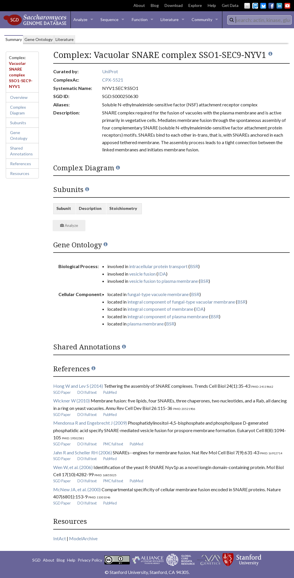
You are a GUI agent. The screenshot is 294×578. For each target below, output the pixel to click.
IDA (162, 273)
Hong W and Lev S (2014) (78, 386)
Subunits (18, 122)
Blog (155, 5)
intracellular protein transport (158, 266)
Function (140, 19)
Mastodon (255, 6)
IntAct (59, 538)
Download (174, 5)
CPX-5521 (112, 79)
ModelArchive (83, 538)
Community (202, 19)
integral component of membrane (160, 309)
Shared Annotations (21, 151)
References (20, 163)
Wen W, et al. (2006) (73, 467)
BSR (194, 266)
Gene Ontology (18, 135)
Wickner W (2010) (71, 400)
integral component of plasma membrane (167, 316)
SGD (36, 560)
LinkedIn (279, 6)
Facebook (271, 6)
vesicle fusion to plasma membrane (163, 281)
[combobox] (259, 20)
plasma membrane (145, 323)
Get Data (230, 5)
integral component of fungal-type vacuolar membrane (181, 301)
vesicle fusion (142, 273)
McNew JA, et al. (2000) (77, 489)
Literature (170, 19)
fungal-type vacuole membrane (158, 294)
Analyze (80, 19)
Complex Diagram (18, 110)
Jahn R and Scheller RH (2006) (82, 452)
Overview (19, 97)
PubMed (110, 392)
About (139, 5)
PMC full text (113, 444)
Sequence (109, 19)
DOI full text (87, 392)
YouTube (287, 6)
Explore (195, 5)
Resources (19, 173)
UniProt (110, 71)
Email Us (247, 6)
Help (212, 5)
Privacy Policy (90, 560)
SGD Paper (62, 392)
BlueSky (263, 6)
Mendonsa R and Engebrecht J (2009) (90, 423)
